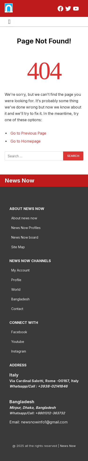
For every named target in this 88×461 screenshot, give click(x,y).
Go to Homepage (26, 141)
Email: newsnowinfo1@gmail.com (38, 422)
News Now (68, 446)
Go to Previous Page (28, 133)
